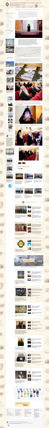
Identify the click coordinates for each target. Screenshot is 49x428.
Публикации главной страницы (30, 202)
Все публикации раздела (39, 219)
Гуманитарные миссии (8, 20)
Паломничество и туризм (18, 410)
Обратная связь (35, 417)
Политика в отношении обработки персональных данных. (15, 423)
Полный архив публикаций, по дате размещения (38, 410)
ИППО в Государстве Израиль (9, 27)
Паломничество (8, 19)
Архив (13, 60)
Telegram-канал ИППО (10, 187)
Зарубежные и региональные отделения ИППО (18, 414)
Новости (7, 13)
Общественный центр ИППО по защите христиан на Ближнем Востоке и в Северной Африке (9, 31)
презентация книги (27, 166)
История (7, 12)
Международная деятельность (9, 15)
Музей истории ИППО (8, 33)
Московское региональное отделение (9, 24)
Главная (7, 9)
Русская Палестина (26, 410)
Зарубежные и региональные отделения (9, 26)
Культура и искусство (8, 32)
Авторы (25, 414)
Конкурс (7, 37)
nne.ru (18, 164)
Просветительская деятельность (10, 21)
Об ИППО (8, 410)
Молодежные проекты (17, 411)
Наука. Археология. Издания (18, 409)
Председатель (8, 14)
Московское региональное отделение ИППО (18, 413)
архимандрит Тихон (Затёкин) (20, 166)
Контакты (7, 34)
